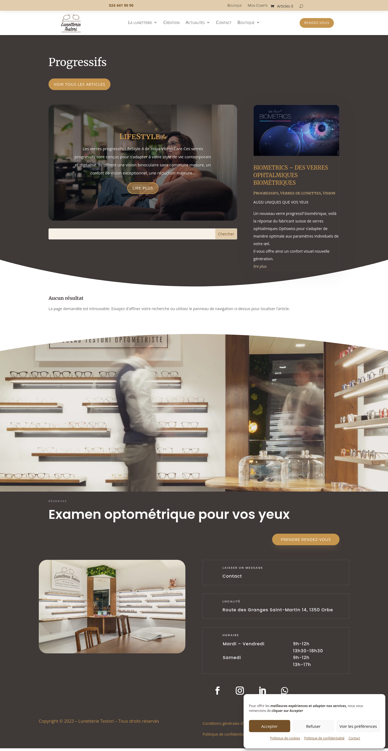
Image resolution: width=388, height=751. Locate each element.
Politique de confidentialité (324, 738)
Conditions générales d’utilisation (232, 725)
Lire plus (143, 190)
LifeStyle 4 (143, 138)
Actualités (195, 22)
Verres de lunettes (300, 195)
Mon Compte (258, 6)
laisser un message (243, 570)
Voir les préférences (358, 726)
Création (171, 22)
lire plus (260, 268)
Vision (329, 195)
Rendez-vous (316, 22)
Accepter (269, 726)
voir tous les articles (84, 85)
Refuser (313, 726)
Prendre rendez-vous (302, 542)
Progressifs (266, 195)
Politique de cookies (285, 738)
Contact (354, 738)
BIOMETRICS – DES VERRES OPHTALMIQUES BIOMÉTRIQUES (291, 177)
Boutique (234, 6)
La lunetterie (140, 22)
